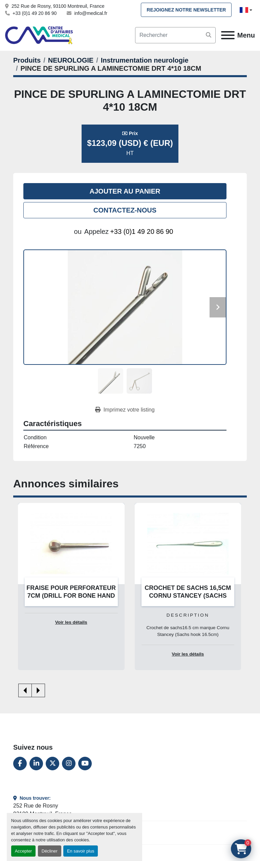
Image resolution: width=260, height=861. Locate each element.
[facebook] (20, 763)
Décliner (50, 851)
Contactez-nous (124, 210)
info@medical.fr (90, 13)
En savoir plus (80, 851)
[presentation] (25, 690)
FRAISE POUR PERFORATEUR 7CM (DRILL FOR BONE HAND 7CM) (71, 595)
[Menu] (228, 35)
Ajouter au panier (125, 191)
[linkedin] (36, 763)
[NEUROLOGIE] (70, 60)
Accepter (23, 851)
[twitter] (52, 763)
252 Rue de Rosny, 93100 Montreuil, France (58, 6)
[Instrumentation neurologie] (145, 60)
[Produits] (27, 60)
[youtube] (85, 763)
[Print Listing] (125, 409)
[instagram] (68, 763)
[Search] (175, 35)
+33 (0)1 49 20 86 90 (35, 13)
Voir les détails (71, 622)
